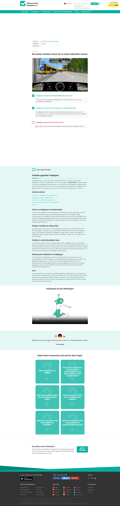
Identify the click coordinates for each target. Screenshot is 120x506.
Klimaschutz (85, 12)
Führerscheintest (24, 487)
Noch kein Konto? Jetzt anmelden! (82, 8)
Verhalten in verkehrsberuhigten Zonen (44, 200)
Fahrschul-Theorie (40, 494)
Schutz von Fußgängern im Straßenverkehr (45, 195)
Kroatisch (78, 489)
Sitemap (90, 492)
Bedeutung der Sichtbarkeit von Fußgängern (45, 202)
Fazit (34, 204)
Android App (90, 487)
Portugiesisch (69, 489)
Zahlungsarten (91, 489)
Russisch (57, 489)
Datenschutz (23, 499)
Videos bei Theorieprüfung (26, 492)
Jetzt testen (82, 449)
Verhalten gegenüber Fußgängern (51, 41)
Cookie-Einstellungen (65, 499)
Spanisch (57, 494)
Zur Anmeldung (60, 344)
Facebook (89, 478)
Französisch (68, 492)
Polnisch (67, 494)
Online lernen (46, 12)
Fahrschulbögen (39, 492)
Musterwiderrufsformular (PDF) (43, 499)
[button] (57, 478)
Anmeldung (35, 12)
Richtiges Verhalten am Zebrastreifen (43, 197)
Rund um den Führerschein (63, 12)
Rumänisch (78, 487)
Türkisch (57, 492)
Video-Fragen (23, 494)
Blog (76, 12)
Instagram (92, 478)
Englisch (57, 487)
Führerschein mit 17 (40, 487)
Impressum (56, 499)
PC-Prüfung (38, 489)
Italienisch (68, 487)
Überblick (25, 12)
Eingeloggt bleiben (79, 6)
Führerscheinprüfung (25, 489)
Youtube (95, 478)
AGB (52, 499)
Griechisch (78, 492)
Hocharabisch (79, 494)
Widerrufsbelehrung (31, 499)
